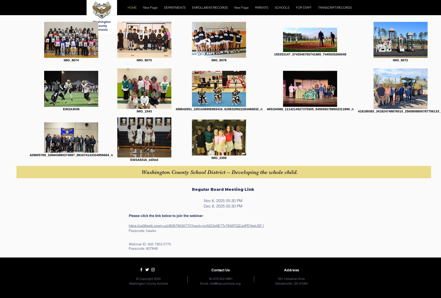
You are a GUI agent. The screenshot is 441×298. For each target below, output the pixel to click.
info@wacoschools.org (225, 283)
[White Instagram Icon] (153, 269)
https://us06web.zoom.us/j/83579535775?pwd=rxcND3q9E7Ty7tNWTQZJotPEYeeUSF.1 (196, 226)
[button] (175, 7)
